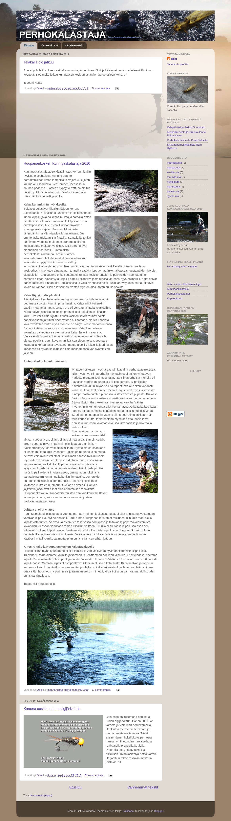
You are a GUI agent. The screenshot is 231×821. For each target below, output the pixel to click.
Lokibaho (128, 810)
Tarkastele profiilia (177, 64)
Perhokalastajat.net (178, 293)
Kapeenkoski (49, 45)
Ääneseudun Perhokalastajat (184, 284)
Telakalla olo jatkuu (39, 62)
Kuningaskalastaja (178, 288)
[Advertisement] (90, 124)
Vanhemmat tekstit (142, 787)
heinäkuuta (173, 167)
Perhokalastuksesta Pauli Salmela (187, 140)
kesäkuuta (173, 172)
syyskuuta (173, 196)
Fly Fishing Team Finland (182, 266)
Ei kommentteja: (102, 88)
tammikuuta (174, 177)
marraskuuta (174, 162)
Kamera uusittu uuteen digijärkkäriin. (52, 709)
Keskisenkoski (74, 45)
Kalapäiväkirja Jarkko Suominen (186, 127)
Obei (174, 58)
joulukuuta (173, 191)
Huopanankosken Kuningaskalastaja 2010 (57, 163)
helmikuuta (173, 186)
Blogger (158, 810)
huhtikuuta (173, 181)
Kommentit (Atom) (41, 795)
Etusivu (29, 45)
